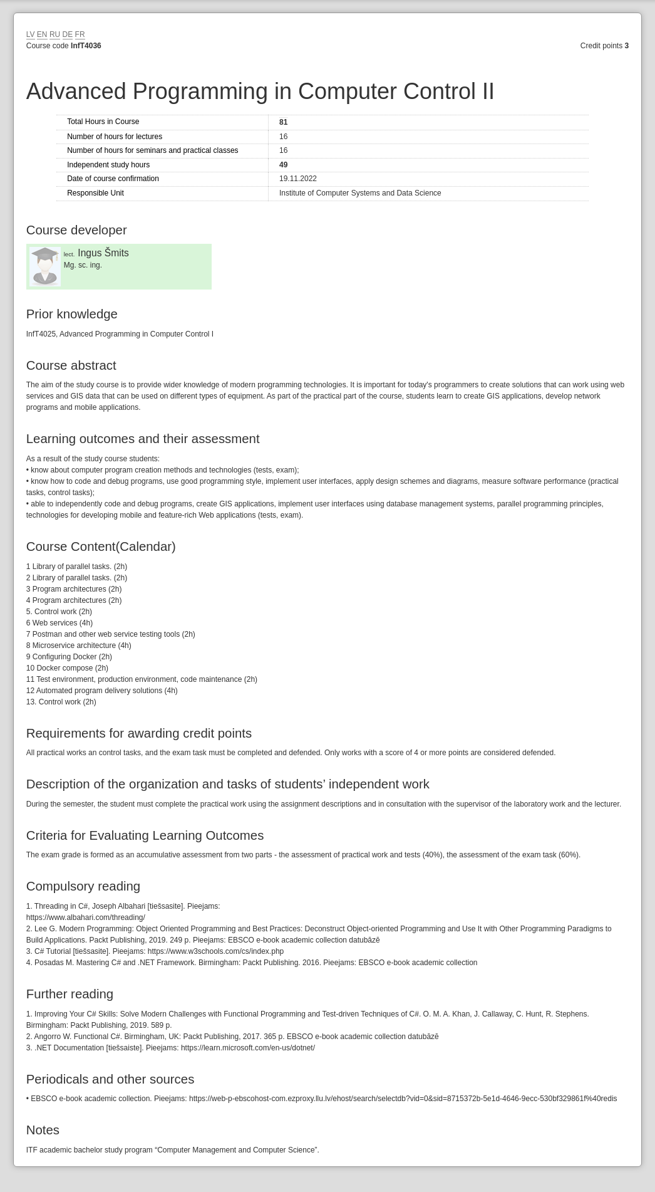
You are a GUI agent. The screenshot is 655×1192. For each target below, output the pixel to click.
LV (30, 34)
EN (42, 34)
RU (54, 34)
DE (68, 34)
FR (80, 34)
